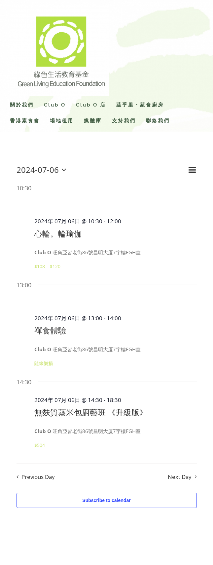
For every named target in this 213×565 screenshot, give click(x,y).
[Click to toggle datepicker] (43, 170)
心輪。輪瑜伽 (58, 233)
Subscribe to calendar (106, 500)
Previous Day (38, 477)
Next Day (180, 477)
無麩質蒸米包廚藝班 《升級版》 (90, 412)
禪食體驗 (50, 330)
